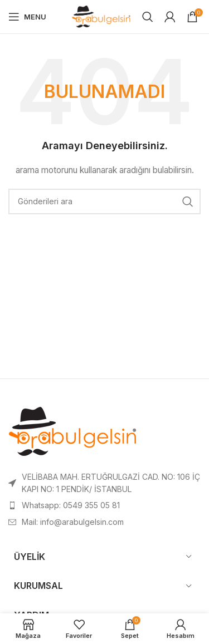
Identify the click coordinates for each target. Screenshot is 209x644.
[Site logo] (101, 16)
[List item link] (104, 505)
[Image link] (73, 432)
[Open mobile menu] (27, 17)
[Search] (148, 17)
